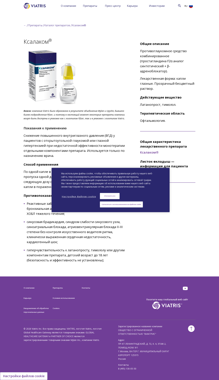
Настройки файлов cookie (24, 376)
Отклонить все (109, 196)
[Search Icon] (179, 5)
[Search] (175, 5)
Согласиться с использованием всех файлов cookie (121, 204)
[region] (111, 190)
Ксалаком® (79, 25)
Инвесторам (157, 6)
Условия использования (64, 298)
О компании (68, 6)
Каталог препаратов (57, 25)
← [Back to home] (25, 25)
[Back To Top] (191, 329)
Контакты (86, 288)
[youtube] (185, 288)
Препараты (90, 6)
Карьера (132, 6)
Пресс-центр (113, 6)
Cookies (56, 308)
